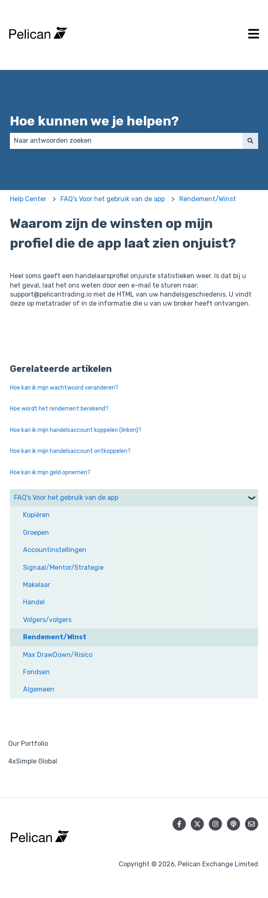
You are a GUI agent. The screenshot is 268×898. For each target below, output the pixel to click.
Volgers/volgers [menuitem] (47, 620)
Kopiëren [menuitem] (36, 515)
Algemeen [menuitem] (38, 689)
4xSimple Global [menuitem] (32, 761)
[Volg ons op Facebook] (179, 824)
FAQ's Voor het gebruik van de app (112, 199)
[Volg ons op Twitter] (197, 824)
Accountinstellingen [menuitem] (54, 550)
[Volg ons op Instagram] (215, 824)
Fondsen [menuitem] (36, 672)
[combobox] (126, 141)
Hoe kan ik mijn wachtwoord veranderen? (64, 387)
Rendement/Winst (207, 199)
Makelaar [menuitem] (36, 585)
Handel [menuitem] (34, 602)
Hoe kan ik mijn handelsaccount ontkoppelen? (70, 451)
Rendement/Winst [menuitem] (54, 637)
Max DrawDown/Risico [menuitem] (57, 655)
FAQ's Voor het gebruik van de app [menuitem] (66, 497)
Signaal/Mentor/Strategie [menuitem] (63, 567)
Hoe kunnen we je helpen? (94, 121)
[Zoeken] (250, 141)
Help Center (28, 199)
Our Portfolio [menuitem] (28, 743)
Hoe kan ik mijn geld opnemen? (50, 472)
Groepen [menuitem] (36, 532)
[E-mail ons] (251, 824)
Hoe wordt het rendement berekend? (59, 408)
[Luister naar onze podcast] (233, 824)
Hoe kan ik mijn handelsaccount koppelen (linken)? (75, 430)
